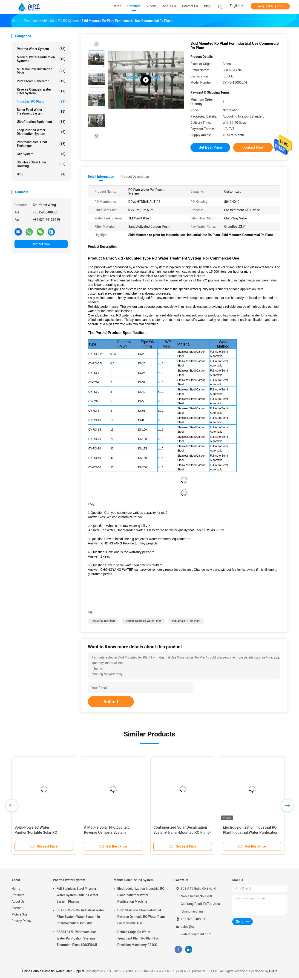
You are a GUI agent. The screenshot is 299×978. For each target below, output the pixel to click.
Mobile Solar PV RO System (134, 880)
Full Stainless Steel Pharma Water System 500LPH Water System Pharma (77, 895)
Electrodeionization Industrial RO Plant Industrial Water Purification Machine (250, 832)
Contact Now (41, 244)
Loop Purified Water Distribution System (41, 132)
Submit (111, 701)
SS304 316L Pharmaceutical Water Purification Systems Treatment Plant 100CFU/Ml (77, 938)
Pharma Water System (41, 49)
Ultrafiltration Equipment (41, 121)
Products (18, 895)
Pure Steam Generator (41, 81)
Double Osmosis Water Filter (143, 621)
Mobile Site (20, 914)
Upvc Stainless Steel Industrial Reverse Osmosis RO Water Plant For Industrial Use (141, 916)
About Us (18, 901)
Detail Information (101, 176)
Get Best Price (210, 147)
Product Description (135, 176)
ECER (273, 971)
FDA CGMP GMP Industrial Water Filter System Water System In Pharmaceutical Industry (80, 916)
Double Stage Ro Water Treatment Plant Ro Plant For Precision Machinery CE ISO (138, 938)
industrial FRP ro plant (186, 621)
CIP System (41, 154)
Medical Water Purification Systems (41, 59)
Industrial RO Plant (41, 101)
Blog (207, 6)
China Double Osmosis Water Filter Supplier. (54, 971)
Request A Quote (270, 6)
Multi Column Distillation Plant (41, 71)
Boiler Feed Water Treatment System (41, 111)
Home (16, 888)
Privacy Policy (21, 921)
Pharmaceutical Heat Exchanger (41, 144)
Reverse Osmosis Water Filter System (41, 91)
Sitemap (17, 908)
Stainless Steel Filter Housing (41, 164)
